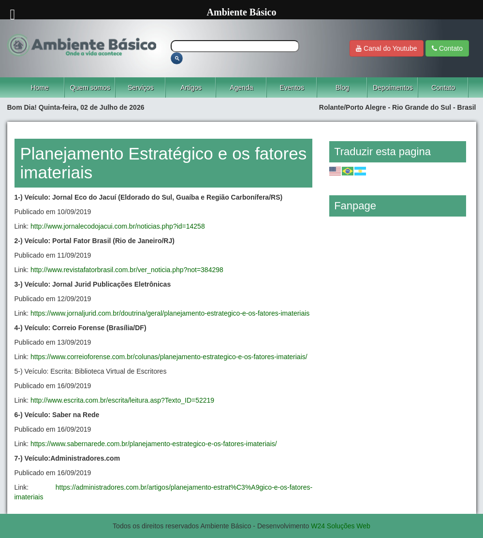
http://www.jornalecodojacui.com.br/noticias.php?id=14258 (117, 226)
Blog (342, 87)
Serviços (141, 87)
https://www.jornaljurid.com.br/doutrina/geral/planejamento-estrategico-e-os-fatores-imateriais (169, 313)
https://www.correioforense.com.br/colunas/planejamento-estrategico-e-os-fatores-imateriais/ (168, 357)
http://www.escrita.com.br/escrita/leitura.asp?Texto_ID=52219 (122, 400)
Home (39, 87)
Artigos (191, 87)
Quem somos (90, 87)
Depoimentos (393, 87)
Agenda (241, 87)
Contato (447, 48)
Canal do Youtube (386, 48)
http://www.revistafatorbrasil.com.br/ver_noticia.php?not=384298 (126, 270)
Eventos (292, 87)
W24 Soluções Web (340, 526)
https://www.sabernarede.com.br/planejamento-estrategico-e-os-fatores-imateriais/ (153, 444)
